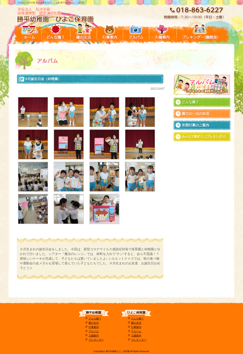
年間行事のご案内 (195, 125)
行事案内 (94, 327)
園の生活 (94, 322)
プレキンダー (96, 339)
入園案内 (94, 335)
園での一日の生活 (195, 113)
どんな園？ (190, 102)
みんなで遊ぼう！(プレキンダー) (204, 136)
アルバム (94, 331)
